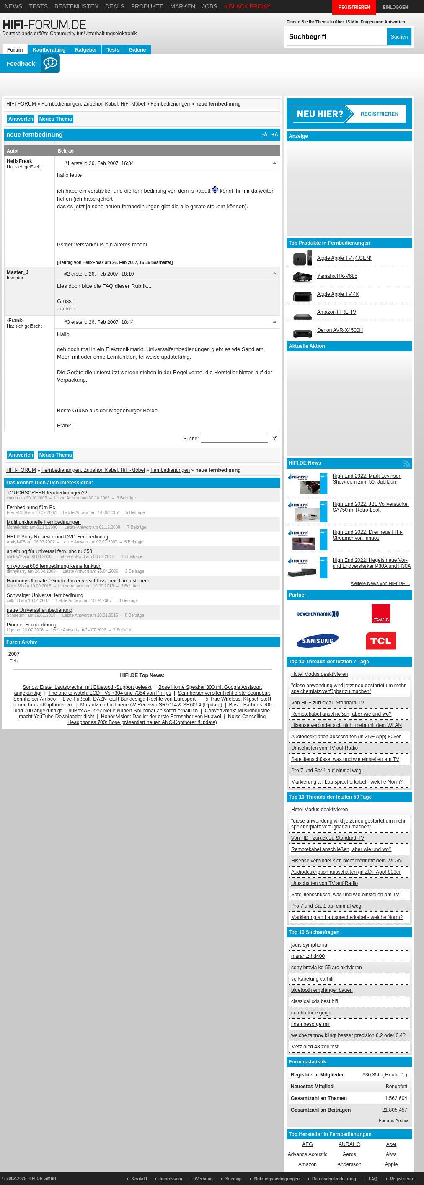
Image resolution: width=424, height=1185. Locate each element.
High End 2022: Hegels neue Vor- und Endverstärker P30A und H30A (372, 563)
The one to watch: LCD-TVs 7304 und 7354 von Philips (109, 693)
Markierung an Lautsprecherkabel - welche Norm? (347, 782)
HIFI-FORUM (21, 104)
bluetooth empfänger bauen (322, 990)
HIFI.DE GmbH (42, 1178)
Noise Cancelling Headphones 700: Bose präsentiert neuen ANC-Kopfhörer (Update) (166, 719)
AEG (307, 1144)
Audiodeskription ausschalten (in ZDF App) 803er (346, 737)
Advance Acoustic (308, 1154)
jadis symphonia (309, 945)
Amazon (307, 1164)
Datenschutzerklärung (334, 1179)
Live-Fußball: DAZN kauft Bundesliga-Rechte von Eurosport (129, 699)
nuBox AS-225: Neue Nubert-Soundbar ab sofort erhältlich (133, 711)
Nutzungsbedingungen (277, 1179)
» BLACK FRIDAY (247, 6)
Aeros (349, 1154)
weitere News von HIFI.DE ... (380, 583)
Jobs (209, 6)
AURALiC (349, 1144)
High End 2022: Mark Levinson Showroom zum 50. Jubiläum (367, 479)
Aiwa (391, 1154)
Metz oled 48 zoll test (315, 1047)
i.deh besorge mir (310, 1024)
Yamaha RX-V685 (337, 276)
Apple (391, 1164)
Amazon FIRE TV (336, 312)
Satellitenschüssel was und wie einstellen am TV (345, 759)
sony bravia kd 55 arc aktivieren (326, 967)
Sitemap (233, 1179)
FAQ (373, 1179)
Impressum (171, 1179)
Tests (38, 6)
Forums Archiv (393, 1120)
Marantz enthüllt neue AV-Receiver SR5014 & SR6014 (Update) (151, 705)
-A (265, 134)
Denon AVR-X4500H (340, 330)
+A (274, 134)
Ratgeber (86, 50)
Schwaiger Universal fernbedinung (45, 595)
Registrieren (402, 1179)
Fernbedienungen (170, 104)
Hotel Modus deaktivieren (319, 674)
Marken (182, 6)
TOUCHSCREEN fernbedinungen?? (47, 493)
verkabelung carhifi (312, 979)
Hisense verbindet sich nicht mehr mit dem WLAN (346, 725)
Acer (391, 1144)
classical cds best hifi (314, 1001)
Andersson (349, 1164)
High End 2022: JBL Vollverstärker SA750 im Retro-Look (371, 507)
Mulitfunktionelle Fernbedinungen (44, 522)
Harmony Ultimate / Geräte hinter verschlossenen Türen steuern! (79, 581)
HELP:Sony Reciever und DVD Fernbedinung (57, 537)
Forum (15, 50)
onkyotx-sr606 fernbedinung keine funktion (54, 566)
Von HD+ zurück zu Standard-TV (327, 703)
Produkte (147, 6)
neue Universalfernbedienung (39, 610)
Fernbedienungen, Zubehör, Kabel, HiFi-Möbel (93, 104)
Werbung (204, 1179)
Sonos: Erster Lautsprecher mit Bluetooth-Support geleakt (87, 687)
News (13, 6)
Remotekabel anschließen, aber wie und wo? (341, 714)
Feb (14, 660)
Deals (114, 6)
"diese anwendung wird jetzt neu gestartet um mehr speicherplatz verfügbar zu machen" (348, 688)
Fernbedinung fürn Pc (31, 507)
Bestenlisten (76, 6)
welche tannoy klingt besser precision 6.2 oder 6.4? (348, 1035)
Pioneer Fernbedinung (32, 625)
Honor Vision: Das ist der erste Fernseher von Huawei (161, 716)
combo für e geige (311, 1013)
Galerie (137, 50)
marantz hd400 (308, 956)
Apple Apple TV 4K (338, 294)
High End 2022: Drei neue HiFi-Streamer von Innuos (368, 535)
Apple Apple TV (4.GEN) (344, 258)
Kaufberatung (49, 50)
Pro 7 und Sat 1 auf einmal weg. (327, 771)
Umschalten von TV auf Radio (324, 748)
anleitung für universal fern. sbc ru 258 (49, 551)
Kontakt (139, 1179)
